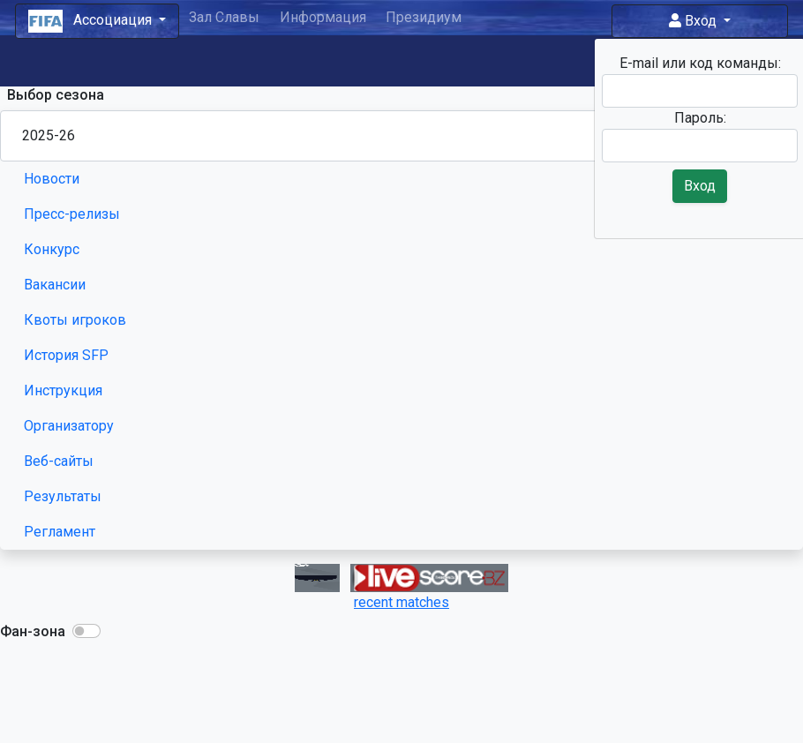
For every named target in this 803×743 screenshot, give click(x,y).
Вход (694, 20)
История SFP (66, 355)
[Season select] (401, 135)
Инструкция (63, 390)
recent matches (401, 602)
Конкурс (51, 249)
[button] (86, 631)
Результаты (62, 496)
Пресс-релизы (72, 214)
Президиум (424, 17)
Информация (323, 17)
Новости (51, 178)
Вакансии (55, 284)
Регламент (59, 531)
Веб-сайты (59, 461)
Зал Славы (224, 17)
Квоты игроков (75, 319)
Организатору (69, 425)
